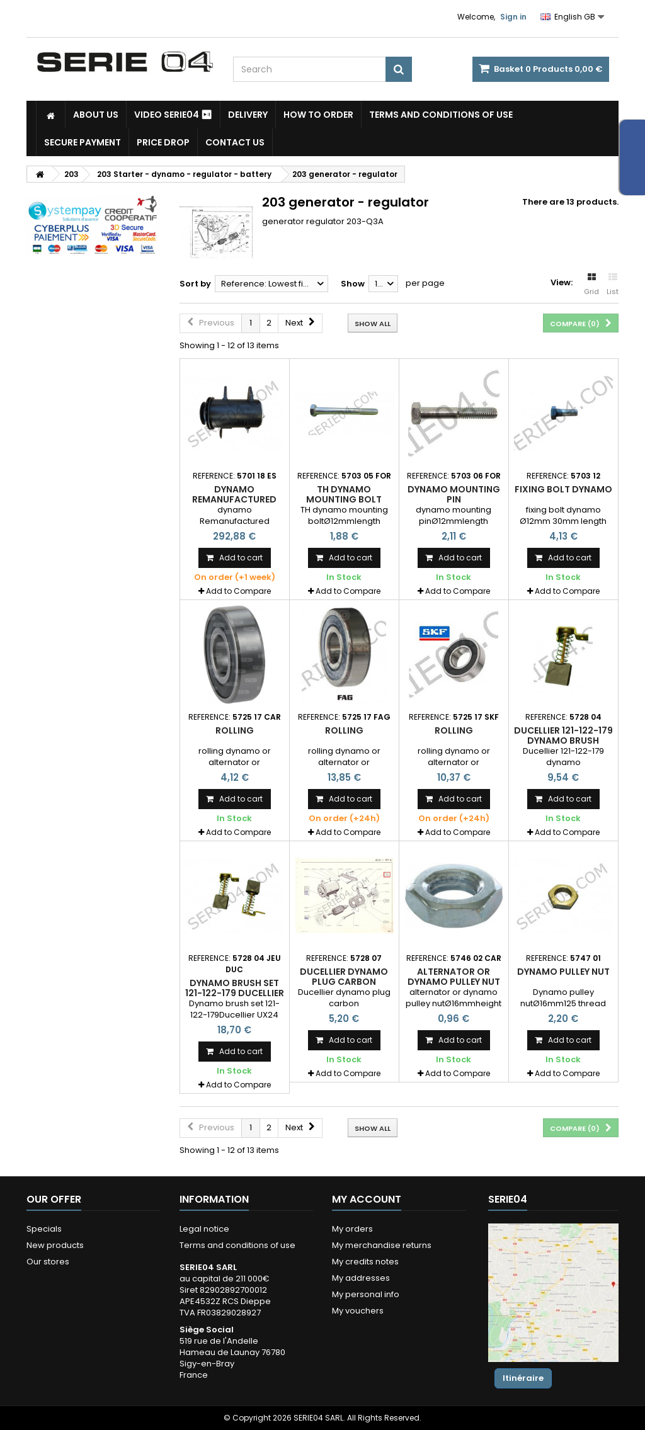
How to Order (318, 114)
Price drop (163, 142)
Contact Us (235, 142)
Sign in (513, 16)
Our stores (47, 1262)
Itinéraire (523, 1378)
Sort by (195, 284)
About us (95, 114)
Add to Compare (238, 591)
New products (55, 1245)
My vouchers (358, 1311)
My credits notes (365, 1262)
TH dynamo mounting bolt (344, 494)
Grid (591, 285)
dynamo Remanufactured (234, 494)
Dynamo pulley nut (563, 971)
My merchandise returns (381, 1245)
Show (353, 284)
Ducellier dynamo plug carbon (344, 976)
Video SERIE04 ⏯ (173, 114)
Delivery (248, 114)
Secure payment (82, 142)
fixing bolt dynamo (563, 489)
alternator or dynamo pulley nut (454, 976)
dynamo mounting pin (454, 494)
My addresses (361, 1278)
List (613, 285)
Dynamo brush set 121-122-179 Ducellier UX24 (234, 993)
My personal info (365, 1294)
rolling (234, 730)
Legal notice (204, 1229)
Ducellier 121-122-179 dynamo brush (563, 735)
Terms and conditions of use (441, 114)
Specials (44, 1229)
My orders (352, 1229)
